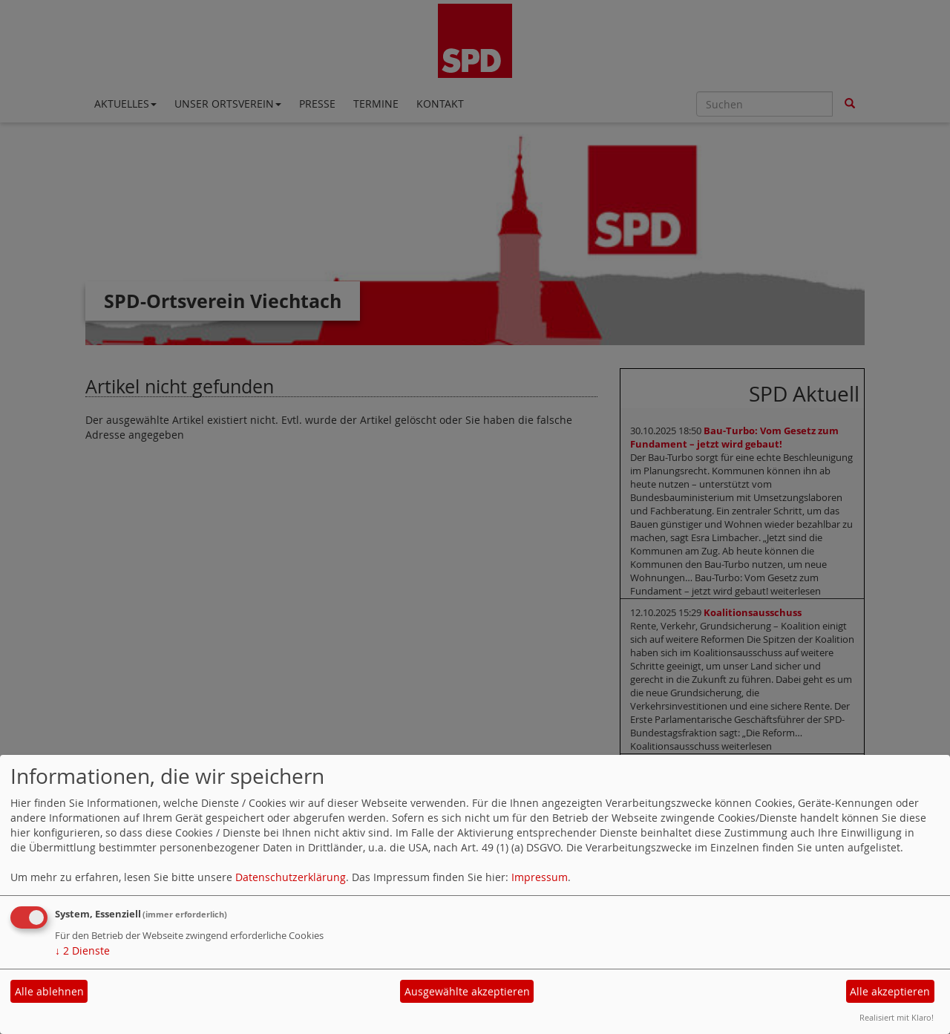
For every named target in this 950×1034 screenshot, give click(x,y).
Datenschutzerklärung (290, 877)
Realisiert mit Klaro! (896, 1017)
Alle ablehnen (49, 991)
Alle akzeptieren (890, 991)
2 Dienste (82, 950)
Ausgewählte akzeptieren (467, 991)
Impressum (539, 877)
